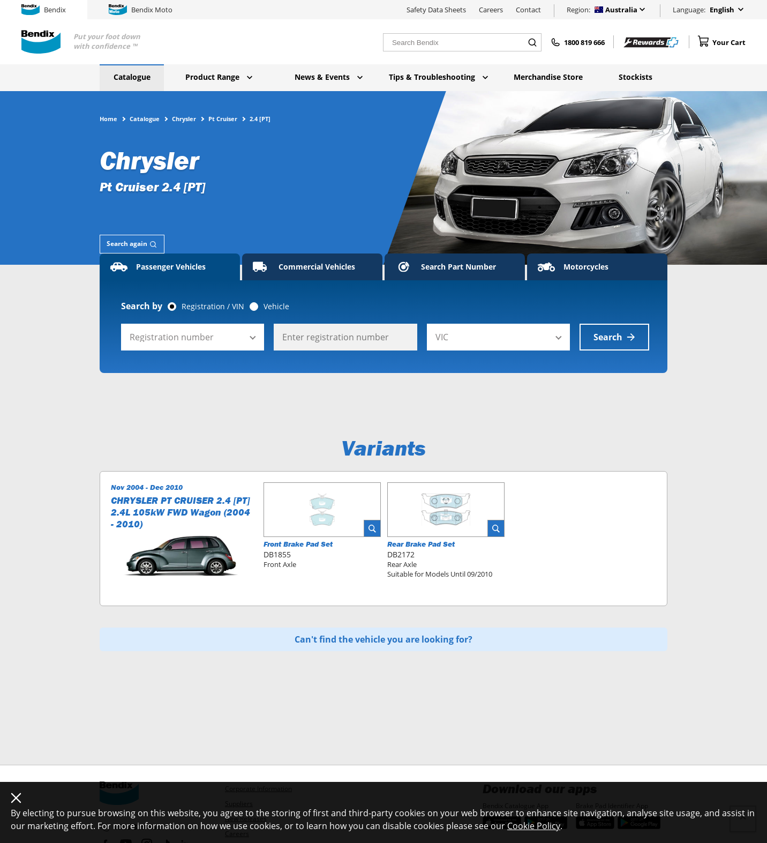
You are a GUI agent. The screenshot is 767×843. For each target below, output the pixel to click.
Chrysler (184, 118)
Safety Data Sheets (436, 9)
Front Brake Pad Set (298, 544)
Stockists (635, 77)
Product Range (218, 77)
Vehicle (276, 306)
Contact (528, 9)
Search (614, 337)
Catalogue (132, 77)
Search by (141, 306)
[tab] (132, 244)
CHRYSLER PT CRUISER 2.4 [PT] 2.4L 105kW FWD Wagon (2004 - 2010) (180, 512)
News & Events (329, 77)
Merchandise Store (548, 77)
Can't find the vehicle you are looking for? (383, 639)
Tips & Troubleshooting (438, 77)
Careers (491, 9)
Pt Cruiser (222, 118)
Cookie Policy (533, 826)
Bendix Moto (140, 9)
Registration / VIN (213, 306)
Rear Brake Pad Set (421, 544)
